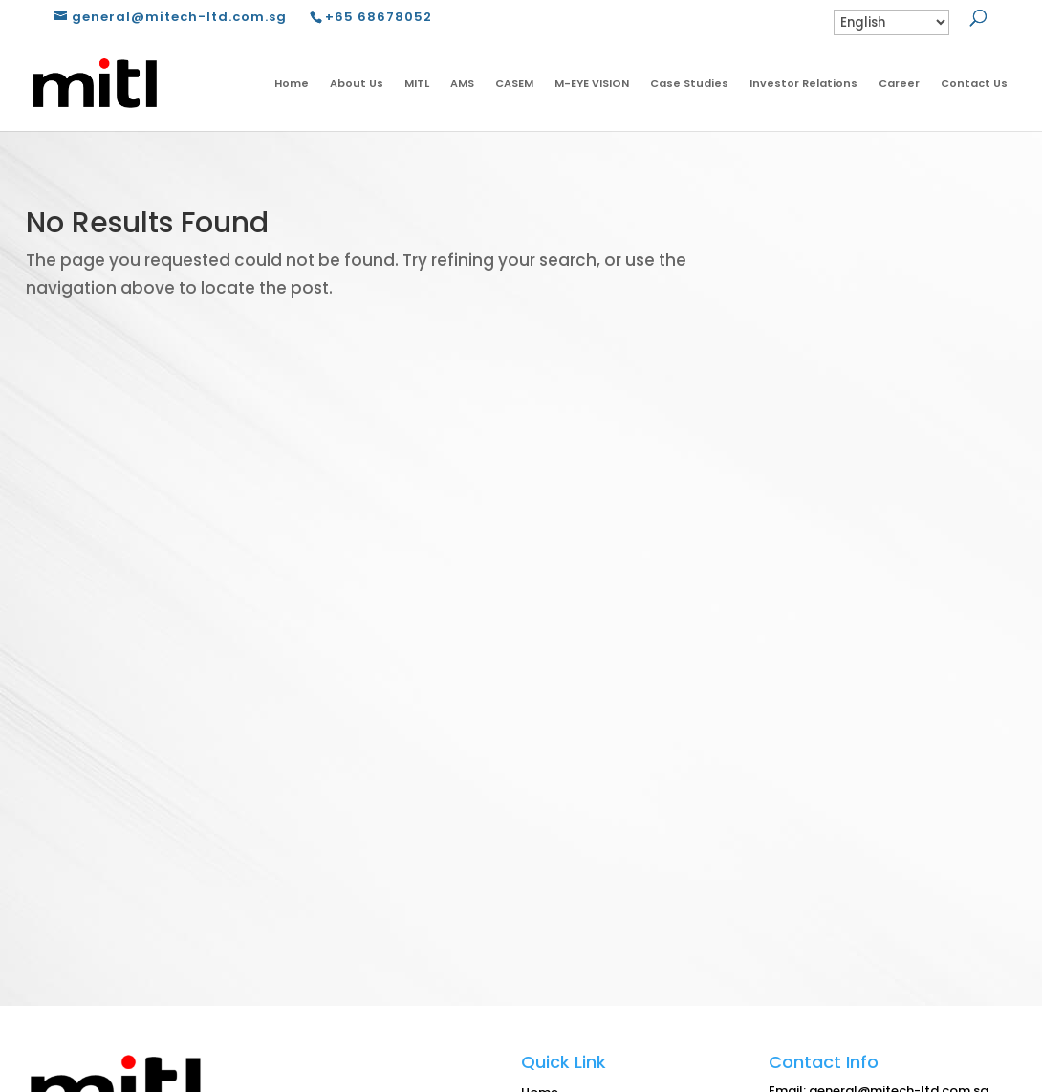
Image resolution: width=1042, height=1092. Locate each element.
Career (899, 83)
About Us (356, 83)
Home (291, 83)
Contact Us (974, 83)
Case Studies (689, 83)
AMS (462, 83)
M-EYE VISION (591, 83)
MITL (416, 83)
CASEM (514, 83)
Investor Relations (803, 83)
